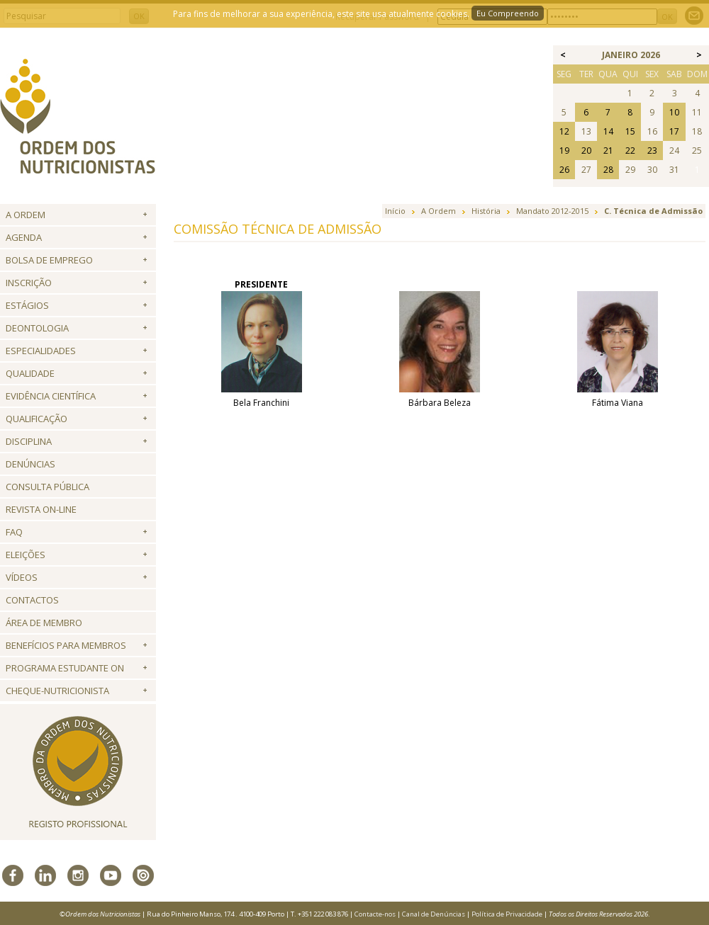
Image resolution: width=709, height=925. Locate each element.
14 (608, 131)
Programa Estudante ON (65, 668)
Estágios (27, 305)
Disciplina (29, 441)
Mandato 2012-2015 (552, 210)
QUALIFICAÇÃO (36, 418)
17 (674, 131)
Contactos (32, 600)
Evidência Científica (51, 396)
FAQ (14, 532)
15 (630, 131)
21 (608, 150)
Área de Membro (44, 622)
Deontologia (37, 328)
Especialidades (41, 350)
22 (630, 150)
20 (586, 150)
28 (608, 170)
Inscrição (29, 282)
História (486, 210)
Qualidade (30, 373)
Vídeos (22, 577)
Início (395, 210)
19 (564, 150)
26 (564, 170)
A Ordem (25, 214)
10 (674, 112)
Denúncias (30, 464)
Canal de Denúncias (433, 914)
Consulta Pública (47, 486)
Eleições (25, 554)
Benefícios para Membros (66, 645)
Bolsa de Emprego (49, 260)
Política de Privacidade (506, 914)
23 (652, 150)
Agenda (24, 237)
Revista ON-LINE (41, 509)
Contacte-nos (375, 914)
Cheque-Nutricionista (57, 690)
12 (564, 131)
